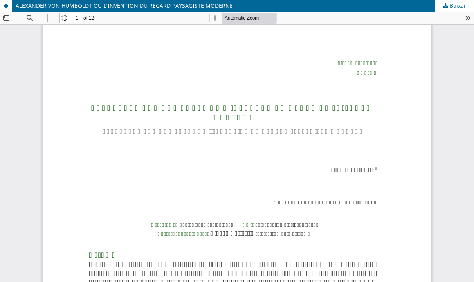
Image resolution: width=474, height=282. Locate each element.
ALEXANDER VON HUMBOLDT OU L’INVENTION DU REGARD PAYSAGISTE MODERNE (124, 5)
